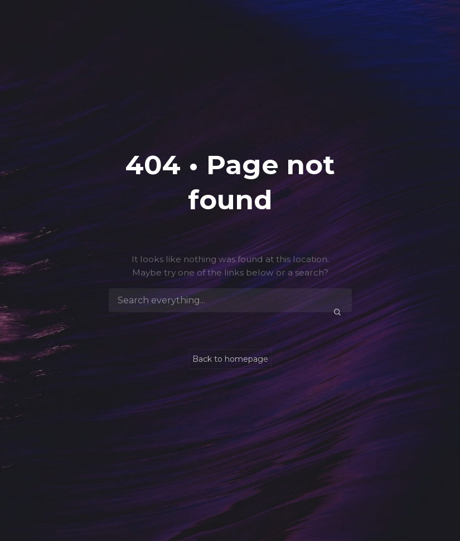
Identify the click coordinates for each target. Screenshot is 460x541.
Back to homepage (230, 359)
